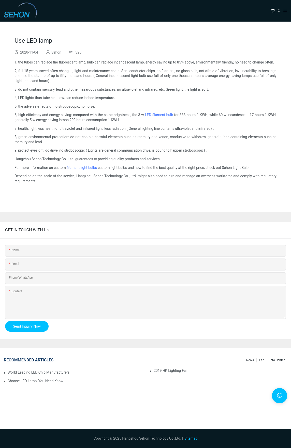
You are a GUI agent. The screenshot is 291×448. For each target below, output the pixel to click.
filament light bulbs (82, 168)
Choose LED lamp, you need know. (36, 381)
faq (261, 360)
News (250, 360)
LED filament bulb (159, 115)
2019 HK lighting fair (171, 371)
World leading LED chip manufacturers (39, 372)
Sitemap (190, 438)
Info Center (277, 360)
